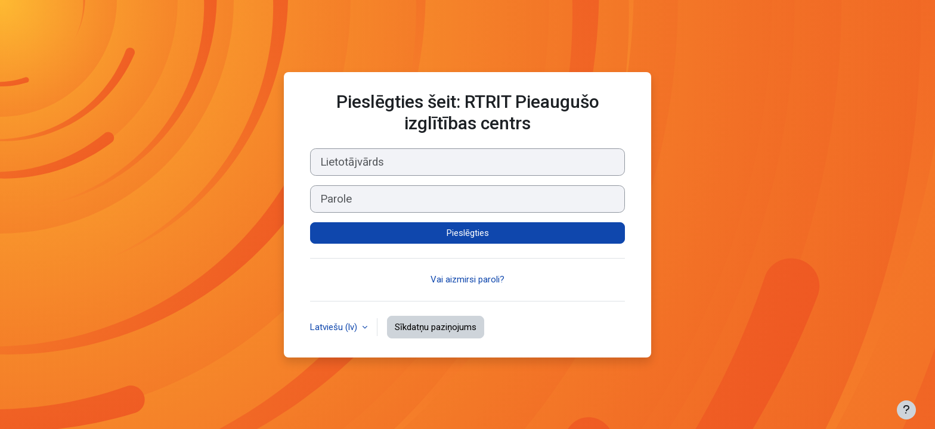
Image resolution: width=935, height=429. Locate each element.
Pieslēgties (468, 233)
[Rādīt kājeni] (906, 409)
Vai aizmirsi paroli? (467, 279)
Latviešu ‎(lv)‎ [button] (335, 327)
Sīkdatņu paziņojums (435, 327)
